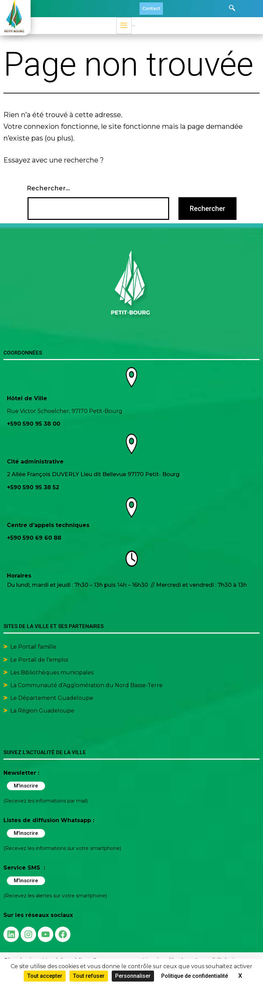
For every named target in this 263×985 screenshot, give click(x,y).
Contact (151, 8)
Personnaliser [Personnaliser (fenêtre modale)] (133, 976)
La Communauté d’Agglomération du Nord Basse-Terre (86, 685)
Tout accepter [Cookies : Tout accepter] (44, 976)
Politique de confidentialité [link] (194, 976)
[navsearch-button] (232, 8)
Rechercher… (48, 188)
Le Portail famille (34, 646)
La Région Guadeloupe (42, 710)
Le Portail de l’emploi (39, 660)
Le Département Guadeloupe (51, 698)
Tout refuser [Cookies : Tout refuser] (89, 976)
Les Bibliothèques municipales (52, 672)
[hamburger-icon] (124, 25)
